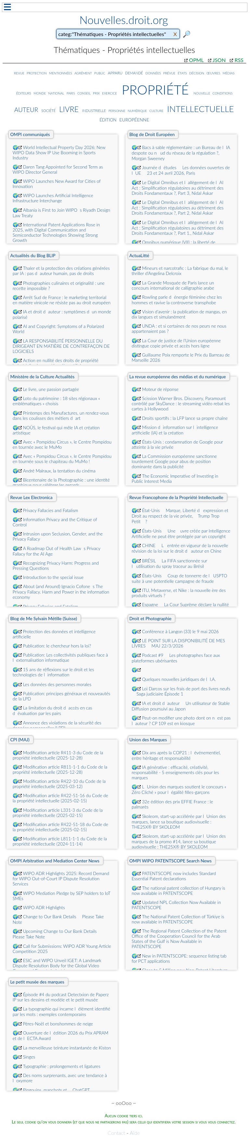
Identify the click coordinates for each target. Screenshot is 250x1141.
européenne (134, 119)
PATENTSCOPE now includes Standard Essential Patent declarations (174, 876)
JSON (219, 60)
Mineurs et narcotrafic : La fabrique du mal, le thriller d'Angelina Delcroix (180, 271)
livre (69, 108)
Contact (116, 1133)
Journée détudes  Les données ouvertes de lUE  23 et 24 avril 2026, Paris (181, 170)
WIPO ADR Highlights (44, 907)
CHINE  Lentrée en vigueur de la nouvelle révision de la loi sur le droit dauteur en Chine (180, 548)
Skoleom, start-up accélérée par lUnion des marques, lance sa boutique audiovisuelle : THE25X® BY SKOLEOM (179, 822)
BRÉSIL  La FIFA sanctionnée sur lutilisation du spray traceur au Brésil (169, 563)
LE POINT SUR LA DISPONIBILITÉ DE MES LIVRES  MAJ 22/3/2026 (178, 643)
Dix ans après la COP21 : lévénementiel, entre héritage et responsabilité (176, 755)
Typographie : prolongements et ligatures (61, 1066)
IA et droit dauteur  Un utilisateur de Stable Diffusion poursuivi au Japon (181, 706)
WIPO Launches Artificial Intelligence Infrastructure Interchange (53, 198)
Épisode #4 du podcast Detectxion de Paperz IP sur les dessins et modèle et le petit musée (61, 997)
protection (36, 72)
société (48, 110)
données (153, 72)
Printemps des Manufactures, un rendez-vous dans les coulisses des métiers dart (61, 415)
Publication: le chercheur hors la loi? (57, 645)
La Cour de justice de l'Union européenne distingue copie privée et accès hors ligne (176, 343)
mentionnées (60, 72)
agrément (83, 72)
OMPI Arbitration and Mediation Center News (54, 860)
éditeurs (23, 93)
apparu (115, 72)
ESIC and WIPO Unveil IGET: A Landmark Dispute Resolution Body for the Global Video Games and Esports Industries (57, 965)
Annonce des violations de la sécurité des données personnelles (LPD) (57, 725)
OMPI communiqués (30, 134)
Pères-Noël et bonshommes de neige (58, 1023)
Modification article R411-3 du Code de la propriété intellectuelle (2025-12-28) (58, 755)
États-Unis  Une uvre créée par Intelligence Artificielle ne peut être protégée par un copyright (181, 533)
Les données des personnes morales (57, 684)
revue (19, 72)
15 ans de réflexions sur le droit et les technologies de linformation (53, 672)
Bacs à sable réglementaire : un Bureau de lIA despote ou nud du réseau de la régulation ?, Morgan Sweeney (181, 153)
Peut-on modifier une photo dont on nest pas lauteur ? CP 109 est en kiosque (181, 720)
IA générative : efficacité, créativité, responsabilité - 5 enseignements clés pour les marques (175, 772)
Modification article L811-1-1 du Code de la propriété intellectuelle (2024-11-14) (60, 841)
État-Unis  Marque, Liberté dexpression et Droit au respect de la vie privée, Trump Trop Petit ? (180, 516)
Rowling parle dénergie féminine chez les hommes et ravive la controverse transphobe (177, 300)
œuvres (213, 72)
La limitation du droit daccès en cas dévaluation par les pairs (52, 710)
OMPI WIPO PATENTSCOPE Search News (170, 860)
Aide (134, 1133)
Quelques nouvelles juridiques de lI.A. (179, 679)
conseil (84, 93)
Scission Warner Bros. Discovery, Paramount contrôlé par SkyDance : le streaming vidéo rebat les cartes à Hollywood (181, 403)
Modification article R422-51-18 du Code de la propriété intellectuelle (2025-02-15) (60, 827)
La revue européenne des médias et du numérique (177, 376)
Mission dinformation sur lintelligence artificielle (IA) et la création (175, 430)
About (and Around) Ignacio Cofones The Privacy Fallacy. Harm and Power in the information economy (61, 592)
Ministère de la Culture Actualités (42, 376)
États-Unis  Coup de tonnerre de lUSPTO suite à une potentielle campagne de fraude (179, 578)
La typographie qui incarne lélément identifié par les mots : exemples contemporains (61, 1011)
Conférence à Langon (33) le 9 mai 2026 (180, 631)
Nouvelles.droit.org (123, 19)
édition (107, 119)
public (99, 72)
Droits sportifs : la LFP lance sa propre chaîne (185, 418)
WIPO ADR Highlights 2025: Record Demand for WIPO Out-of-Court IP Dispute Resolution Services (61, 878)
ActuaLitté (139, 255)
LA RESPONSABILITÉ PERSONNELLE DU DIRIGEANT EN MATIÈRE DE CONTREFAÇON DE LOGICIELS (61, 346)
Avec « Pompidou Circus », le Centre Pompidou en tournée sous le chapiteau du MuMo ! (62, 459)
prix (96, 93)
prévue (169, 72)
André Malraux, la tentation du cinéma (59, 470)
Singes (29, 1057)
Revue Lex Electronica (31, 497)
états (182, 72)
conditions (223, 93)
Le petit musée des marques (37, 981)
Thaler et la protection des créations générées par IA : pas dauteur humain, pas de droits (61, 271)
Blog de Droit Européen (152, 134)
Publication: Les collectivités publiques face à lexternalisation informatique (60, 657)
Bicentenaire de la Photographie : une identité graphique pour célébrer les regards (61, 482)
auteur (26, 109)
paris (71, 93)
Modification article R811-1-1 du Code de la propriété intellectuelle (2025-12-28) (60, 769)
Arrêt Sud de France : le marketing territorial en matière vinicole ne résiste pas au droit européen (62, 300)
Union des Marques (148, 739)
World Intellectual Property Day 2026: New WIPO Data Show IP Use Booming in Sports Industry (59, 152)
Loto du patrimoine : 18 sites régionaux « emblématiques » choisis (56, 401)
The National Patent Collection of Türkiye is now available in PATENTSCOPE (178, 919)
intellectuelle (200, 107)
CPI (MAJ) (19, 739)
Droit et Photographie (150, 618)
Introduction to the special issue (53, 577)
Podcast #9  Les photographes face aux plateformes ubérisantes (176, 658)
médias (229, 72)
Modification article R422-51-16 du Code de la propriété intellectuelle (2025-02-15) (60, 798)
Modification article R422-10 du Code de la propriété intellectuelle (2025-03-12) (59, 784)
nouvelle (201, 93)
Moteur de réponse (160, 389)
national (56, 93)
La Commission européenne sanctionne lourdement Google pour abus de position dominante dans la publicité (174, 461)
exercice (109, 93)
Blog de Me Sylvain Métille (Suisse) (43, 618)
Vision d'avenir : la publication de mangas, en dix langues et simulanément (179, 314)
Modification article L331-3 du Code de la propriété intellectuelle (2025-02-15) (58, 813)
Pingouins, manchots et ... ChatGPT (56, 1090)
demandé (134, 72)
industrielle (94, 109)
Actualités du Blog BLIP (32, 255)
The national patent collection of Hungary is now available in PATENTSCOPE (178, 890)
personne (117, 110)
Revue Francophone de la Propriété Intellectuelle (176, 497)
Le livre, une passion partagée (51, 389)
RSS (238, 60)
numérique (137, 110)
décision (196, 72)
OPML (196, 60)
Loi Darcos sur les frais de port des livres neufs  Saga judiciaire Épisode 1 (181, 691)
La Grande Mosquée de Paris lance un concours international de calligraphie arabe (173, 285)
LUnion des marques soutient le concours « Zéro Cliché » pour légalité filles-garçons (179, 789)
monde (39, 93)
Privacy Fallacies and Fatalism (50, 510)
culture (156, 110)
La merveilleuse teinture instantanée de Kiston (67, 1047)
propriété (155, 87)
